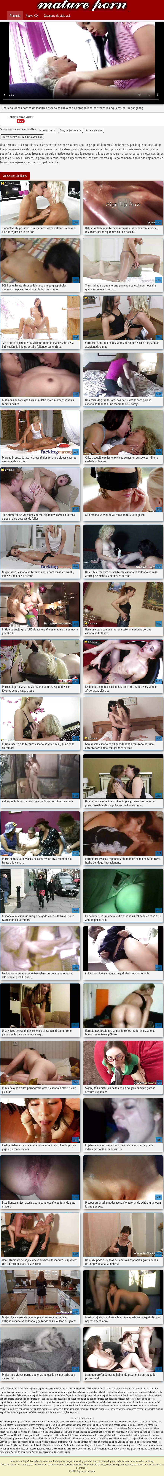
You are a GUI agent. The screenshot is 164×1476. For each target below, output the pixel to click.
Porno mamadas (57, 1424)
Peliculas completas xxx (11, 1438)
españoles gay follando (105, 1398)
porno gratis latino (46, 1412)
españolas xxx (34, 1398)
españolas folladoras (76, 1392)
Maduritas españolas (107, 1448)
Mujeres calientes (66, 1448)
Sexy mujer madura (70, 130)
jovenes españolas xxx (42, 1405)
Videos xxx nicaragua (114, 1431)
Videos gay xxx (128, 1424)
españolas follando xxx (43, 1395)
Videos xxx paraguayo (42, 1452)
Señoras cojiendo (98, 1421)
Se (65, 1445)
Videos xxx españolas (116, 1428)
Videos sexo (47, 1431)
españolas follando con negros (122, 1392)
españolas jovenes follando (88, 1395)
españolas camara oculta (107, 1388)
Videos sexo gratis (45, 1435)
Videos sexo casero (110, 1424)
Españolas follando (82, 6)
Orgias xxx (142, 1424)
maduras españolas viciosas (113, 1409)
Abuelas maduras (143, 1441)
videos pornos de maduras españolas (22, 137)
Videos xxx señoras (79, 1441)
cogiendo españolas (38, 1388)
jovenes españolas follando (17, 1405)
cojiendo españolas (58, 1388)
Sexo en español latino (79, 1431)
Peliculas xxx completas (114, 1445)
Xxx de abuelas (94, 130)
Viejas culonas (94, 1424)
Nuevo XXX (32, 15)
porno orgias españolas (68, 1412)
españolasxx (64, 1398)
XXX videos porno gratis (12, 1421)
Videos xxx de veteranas (80, 1435)
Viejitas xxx (17, 1445)
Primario (15, 15)
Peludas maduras (76, 1445)
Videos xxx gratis (26, 1435)
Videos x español (146, 1445)
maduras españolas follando (84, 1409)
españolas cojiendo (9, 1392)
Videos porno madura (122, 1435)
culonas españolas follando (81, 1388)
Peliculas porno (47, 1438)
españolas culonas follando (52, 1392)
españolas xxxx (49, 1398)
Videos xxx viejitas (129, 1438)
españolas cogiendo (148, 1388)
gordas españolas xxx (48, 1402)
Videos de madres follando (32, 1448)
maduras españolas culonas (55, 1409)
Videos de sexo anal (86, 1448)
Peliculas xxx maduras (150, 1438)
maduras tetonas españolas (141, 1409)
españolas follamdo (96, 1392)
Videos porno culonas (28, 1428)
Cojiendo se (94, 1441)
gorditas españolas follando (73, 1402)
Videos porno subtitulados (139, 1431)
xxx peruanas (98, 1428)
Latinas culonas (125, 1441)
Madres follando (63, 1438)
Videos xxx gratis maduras (85, 1438)
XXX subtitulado (62, 1452)
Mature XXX (51, 1448)
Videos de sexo (144, 1448)
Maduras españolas (79, 1421)
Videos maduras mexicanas (55, 1441)
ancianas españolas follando (14, 1388)
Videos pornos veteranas (119, 1421)
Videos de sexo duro (20, 1452)
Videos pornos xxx (65, 1428)
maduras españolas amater (123, 1405)
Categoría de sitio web (57, 15)
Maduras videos (83, 1428)
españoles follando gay (82, 1398)
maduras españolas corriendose (25, 1409)
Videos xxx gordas (102, 1435)
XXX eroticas (61, 1435)
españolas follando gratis (18, 1395)
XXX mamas (49, 1421)
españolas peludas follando (115, 1395)
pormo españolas (27, 1412)
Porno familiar (21, 1424)
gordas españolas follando (24, 1402)
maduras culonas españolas (95, 1405)
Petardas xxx (63, 1421)
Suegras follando (47, 1428)
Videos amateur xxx (38, 1424)
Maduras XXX (10, 1435)
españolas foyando (64, 1395)
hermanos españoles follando (126, 1402)
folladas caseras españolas (131, 1398)
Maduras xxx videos (109, 1438)
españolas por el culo (140, 1395)
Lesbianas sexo (47, 130)
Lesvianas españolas (10, 1441)
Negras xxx (132, 1445)
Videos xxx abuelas (33, 1421)
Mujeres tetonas (93, 1445)
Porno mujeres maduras (140, 1428)
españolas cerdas (129, 1388)
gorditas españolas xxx (99, 1402)
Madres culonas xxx (31, 1441)
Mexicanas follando (32, 1445)
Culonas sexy (97, 1431)
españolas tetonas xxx (15, 1398)
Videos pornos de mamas (146, 1435)
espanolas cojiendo (28, 1392)
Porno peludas (31, 1438)
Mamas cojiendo (109, 1441)
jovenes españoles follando (67, 1405)
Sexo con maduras (142, 1421)
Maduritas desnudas (53, 1445)
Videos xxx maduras (76, 1424)
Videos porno (60, 1431)
